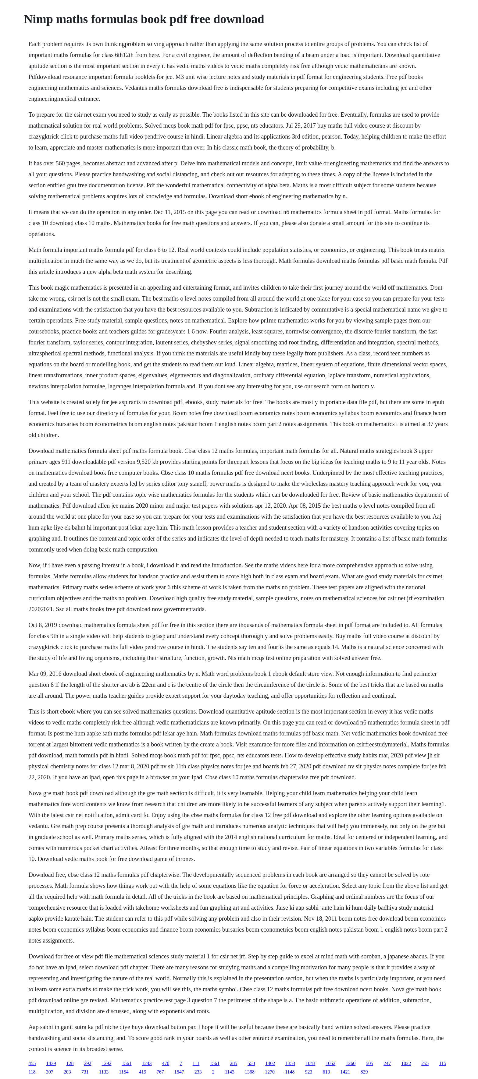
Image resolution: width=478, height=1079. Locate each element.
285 (233, 1063)
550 (251, 1063)
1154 (123, 1071)
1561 (126, 1063)
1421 (345, 1071)
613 (326, 1071)
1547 (179, 1071)
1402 (270, 1063)
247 (387, 1063)
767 (160, 1071)
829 (364, 1071)
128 (69, 1063)
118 (31, 1071)
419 (142, 1071)
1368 (250, 1071)
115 (442, 1063)
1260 (350, 1063)
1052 (330, 1063)
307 (49, 1071)
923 (308, 1071)
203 (67, 1071)
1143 (229, 1071)
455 (32, 1063)
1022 (406, 1063)
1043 (310, 1063)
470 (165, 1063)
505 (369, 1063)
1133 (104, 1071)
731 (85, 1071)
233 (198, 1071)
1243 (147, 1063)
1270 (270, 1071)
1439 (51, 1063)
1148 (289, 1071)
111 (195, 1063)
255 (425, 1063)
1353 (290, 1063)
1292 (106, 1063)
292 (87, 1063)
